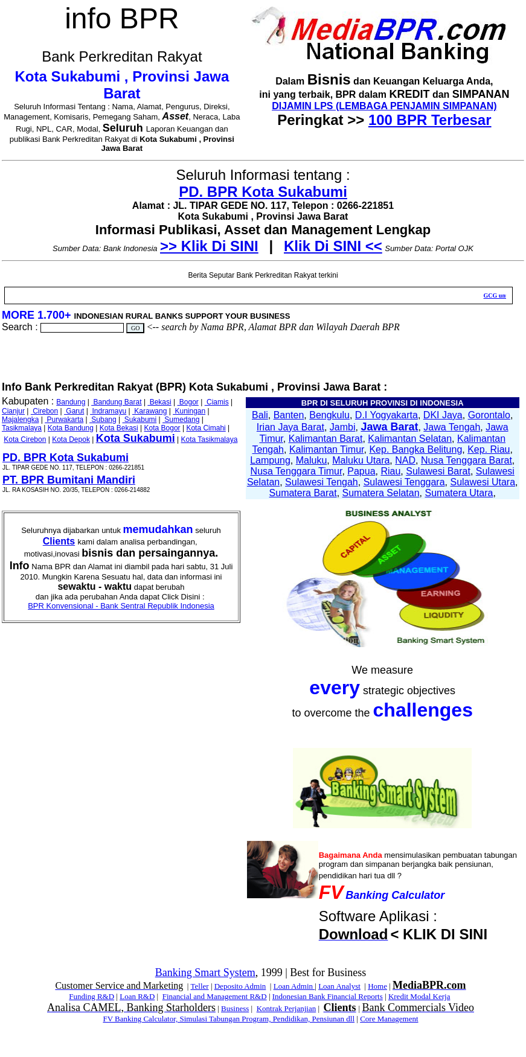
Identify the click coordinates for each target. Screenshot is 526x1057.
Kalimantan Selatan (410, 438)
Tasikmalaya (22, 428)
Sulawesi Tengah (321, 482)
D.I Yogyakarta (386, 415)
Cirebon (44, 411)
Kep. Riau (488, 449)
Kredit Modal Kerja (419, 996)
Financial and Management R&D (214, 996)
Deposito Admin (240, 986)
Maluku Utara (361, 460)
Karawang (149, 411)
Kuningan (189, 411)
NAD (405, 460)
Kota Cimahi (205, 428)
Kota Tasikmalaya (209, 439)
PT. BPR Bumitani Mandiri (68, 480)
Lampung (270, 460)
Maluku (311, 460)
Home (377, 986)
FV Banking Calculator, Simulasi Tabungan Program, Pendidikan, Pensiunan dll (228, 1018)
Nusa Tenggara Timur (296, 471)
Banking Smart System (205, 972)
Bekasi (159, 402)
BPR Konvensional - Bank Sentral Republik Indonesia (121, 605)
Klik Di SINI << (333, 246)
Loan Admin (294, 986)
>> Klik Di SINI (209, 246)
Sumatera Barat (303, 493)
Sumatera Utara (459, 493)
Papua (361, 471)
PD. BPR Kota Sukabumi (263, 192)
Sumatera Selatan (381, 493)
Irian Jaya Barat (290, 427)
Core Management (389, 1018)
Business (235, 1008)
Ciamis (217, 402)
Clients (59, 541)
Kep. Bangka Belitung (415, 449)
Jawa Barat (389, 427)
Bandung (70, 402)
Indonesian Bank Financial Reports (327, 996)
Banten (289, 415)
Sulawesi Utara (482, 482)
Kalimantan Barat (326, 438)
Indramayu (108, 411)
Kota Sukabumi (135, 438)
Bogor (188, 402)
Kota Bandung (71, 428)
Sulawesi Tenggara (404, 482)
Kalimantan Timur (326, 449)
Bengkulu (329, 415)
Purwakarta (64, 419)
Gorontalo (489, 415)
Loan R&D (137, 996)
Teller (199, 986)
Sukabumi (140, 419)
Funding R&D (91, 996)
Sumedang (180, 419)
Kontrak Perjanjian (286, 1008)
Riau (390, 471)
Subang (103, 419)
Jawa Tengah (451, 427)
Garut (74, 411)
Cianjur (13, 411)
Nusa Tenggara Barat (466, 460)
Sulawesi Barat (438, 471)
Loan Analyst (339, 986)
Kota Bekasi (119, 428)
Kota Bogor (162, 428)
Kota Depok (71, 439)
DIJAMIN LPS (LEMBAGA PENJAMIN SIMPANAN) (384, 106)
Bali (260, 415)
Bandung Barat (116, 402)
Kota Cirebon (25, 439)
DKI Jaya (443, 415)
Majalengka (20, 419)
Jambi (343, 427)
